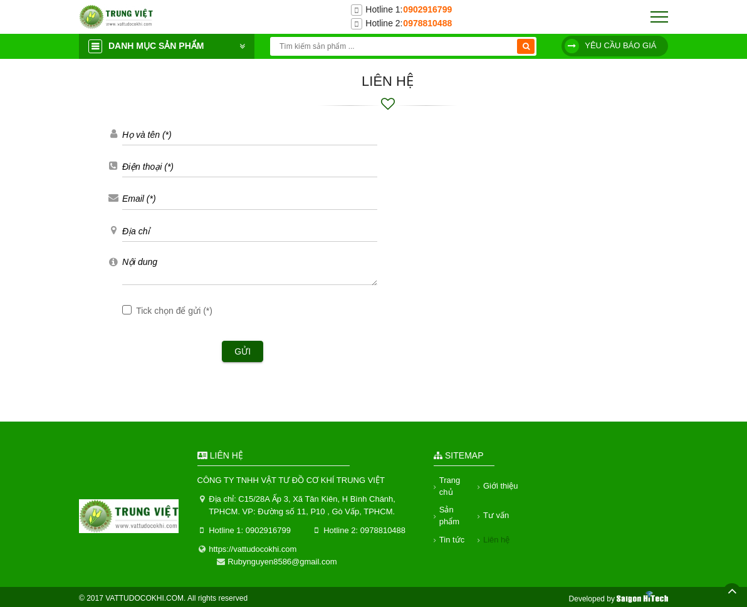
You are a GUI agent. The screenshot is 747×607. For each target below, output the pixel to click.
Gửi (242, 351)
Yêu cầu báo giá (611, 46)
